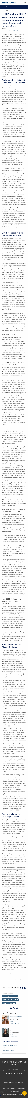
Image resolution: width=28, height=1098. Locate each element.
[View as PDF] (14, 1008)
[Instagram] (9, 1073)
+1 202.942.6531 (14, 1023)
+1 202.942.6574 (14, 1036)
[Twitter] (14, 1073)
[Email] (25, 988)
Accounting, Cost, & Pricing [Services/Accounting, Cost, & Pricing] (10, 1045)
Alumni (12, 1090)
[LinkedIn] (21, 988)
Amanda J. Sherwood (9, 30)
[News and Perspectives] (21, 1073)
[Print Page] (10, 1008)
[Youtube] (17, 1073)
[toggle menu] (25, 2)
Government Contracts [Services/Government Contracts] (8, 1050)
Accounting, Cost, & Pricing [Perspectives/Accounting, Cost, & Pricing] (10, 996)
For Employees (20, 1090)
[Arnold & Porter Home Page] (8, 2)
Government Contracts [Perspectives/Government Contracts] (9, 1003)
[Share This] (17, 1008)
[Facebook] (22, 988)
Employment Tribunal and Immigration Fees (14, 1088)
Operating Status (14, 1091)
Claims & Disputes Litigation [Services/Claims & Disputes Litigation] (10, 1048)
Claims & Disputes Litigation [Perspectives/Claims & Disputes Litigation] (10, 999)
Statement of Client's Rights (14, 1087)
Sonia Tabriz (17, 30)
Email (11, 1021)
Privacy (6, 1090)
